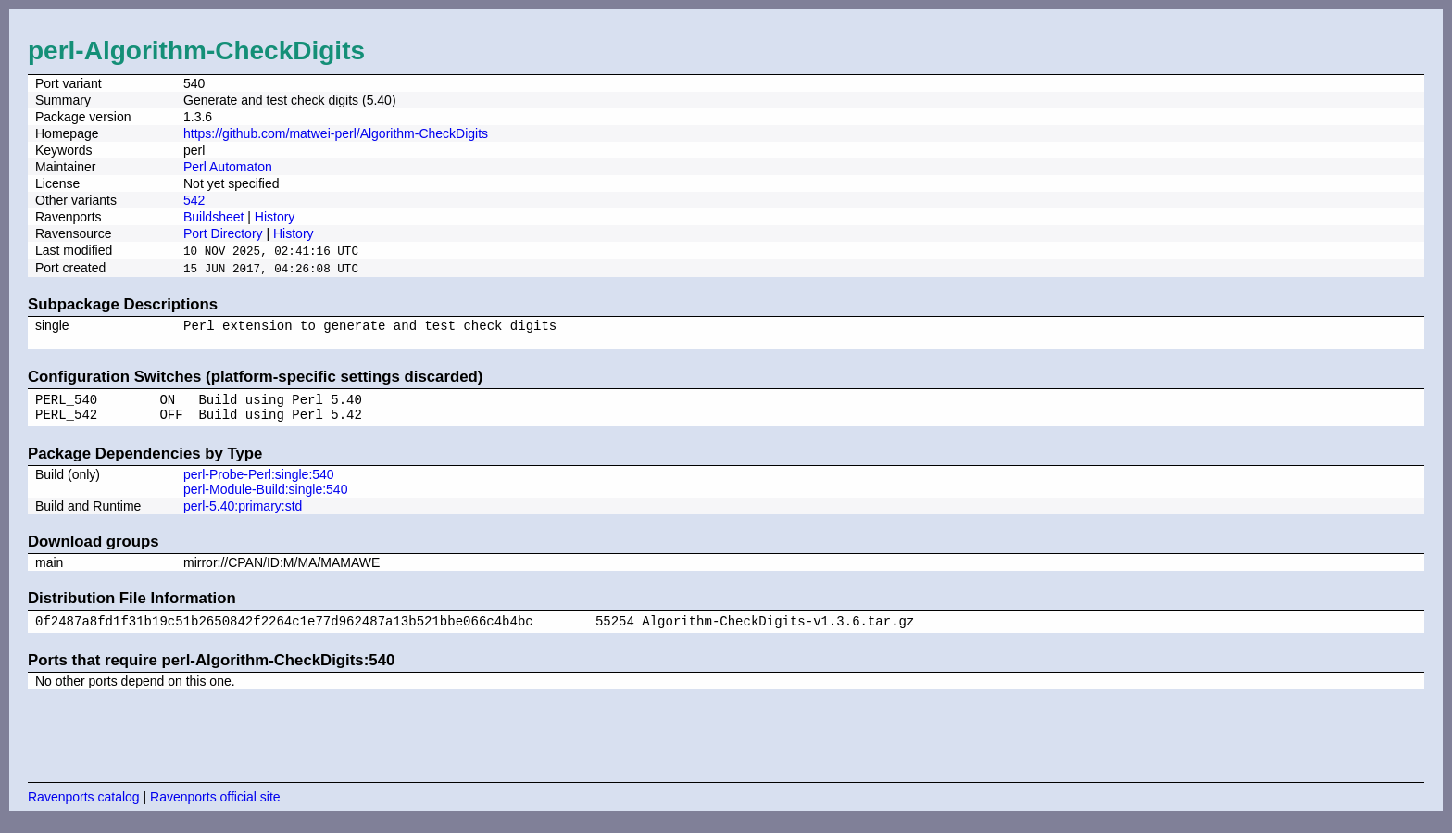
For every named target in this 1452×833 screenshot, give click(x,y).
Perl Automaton (227, 166)
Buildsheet (213, 216)
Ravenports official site (215, 809)
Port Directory (223, 233)
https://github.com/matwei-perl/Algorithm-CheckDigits (335, 133)
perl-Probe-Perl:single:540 (258, 484)
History (275, 216)
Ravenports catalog (84, 809)
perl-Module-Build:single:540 (265, 499)
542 (194, 200)
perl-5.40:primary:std (242, 516)
